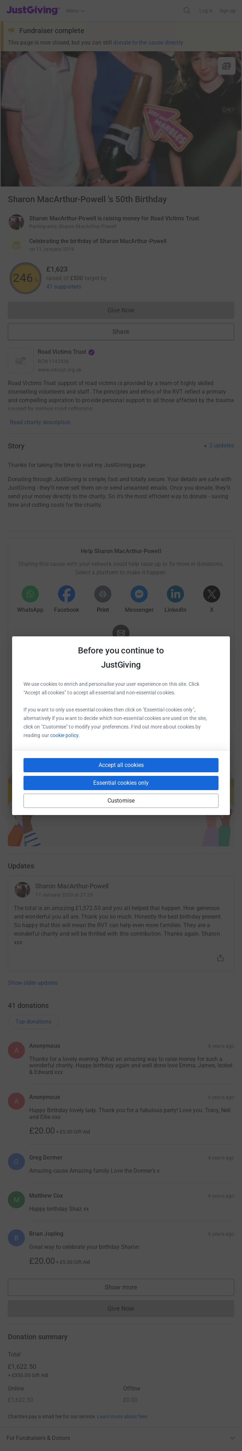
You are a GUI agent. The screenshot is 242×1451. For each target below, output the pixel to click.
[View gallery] (227, 66)
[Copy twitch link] (187, 707)
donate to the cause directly (148, 42)
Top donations (33, 1021)
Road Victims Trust (66, 351)
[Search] (187, 10)
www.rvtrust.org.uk (59, 370)
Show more (128, 1288)
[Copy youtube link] (55, 707)
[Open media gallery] (121, 118)
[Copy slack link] (81, 707)
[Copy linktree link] (134, 708)
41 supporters (63, 286)
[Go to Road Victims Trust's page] (20, 360)
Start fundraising (121, 800)
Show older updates (33, 983)
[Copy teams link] (106, 707)
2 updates (221, 445)
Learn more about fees (122, 1416)
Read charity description (40, 422)
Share (120, 331)
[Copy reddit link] (161, 707)
